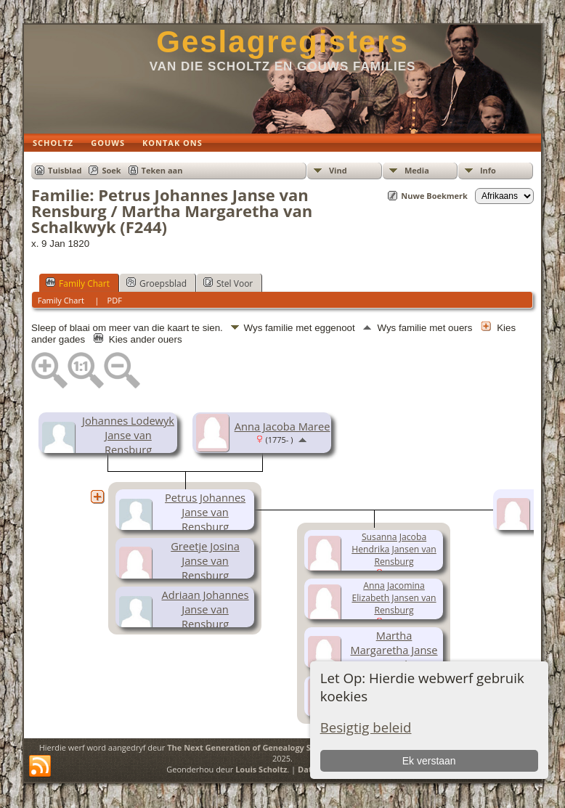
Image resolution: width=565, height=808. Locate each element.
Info (488, 170)
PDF (114, 300)
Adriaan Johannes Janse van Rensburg (205, 609)
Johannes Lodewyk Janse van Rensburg (128, 435)
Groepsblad (156, 283)
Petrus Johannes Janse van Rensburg (205, 512)
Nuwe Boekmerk (434, 195)
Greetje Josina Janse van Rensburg (205, 560)
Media (417, 170)
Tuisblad (64, 170)
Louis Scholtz (261, 769)
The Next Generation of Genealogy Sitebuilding (260, 747)
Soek (111, 170)
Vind (338, 170)
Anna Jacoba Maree (282, 426)
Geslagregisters (282, 42)
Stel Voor (228, 283)
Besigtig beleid (366, 727)
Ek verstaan (429, 761)
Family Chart (78, 283)
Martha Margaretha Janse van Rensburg (394, 650)
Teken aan (162, 170)
